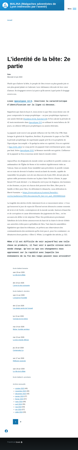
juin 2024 (18, 409)
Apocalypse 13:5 (23, 101)
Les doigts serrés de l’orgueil (23, 308)
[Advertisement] (39, 41)
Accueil (9, 20)
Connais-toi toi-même (20, 319)
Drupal (18, 442)
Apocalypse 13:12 (27, 150)
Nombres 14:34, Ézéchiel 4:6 (35, 119)
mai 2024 (18, 407)
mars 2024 (19, 401)
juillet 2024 (19, 412)
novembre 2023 (20, 391)
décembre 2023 (20, 394)
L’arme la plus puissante (21, 285)
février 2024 (19, 399)
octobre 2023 (19, 388)
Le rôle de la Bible (19, 275)
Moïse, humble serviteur (21, 329)
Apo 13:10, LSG (15, 147)
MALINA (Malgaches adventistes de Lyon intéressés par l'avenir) (33, 5)
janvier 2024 (19, 396)
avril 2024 (18, 404)
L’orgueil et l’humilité (20, 298)
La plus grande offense (21, 340)
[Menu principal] (71, 9)
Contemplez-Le (18, 350)
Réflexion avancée (19, 361)
